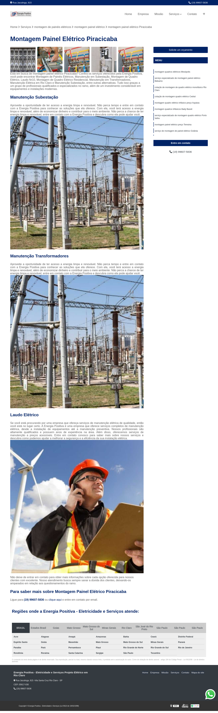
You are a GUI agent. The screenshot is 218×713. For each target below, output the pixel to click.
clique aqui (55, 599)
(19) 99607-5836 (198, 2)
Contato (192, 14)
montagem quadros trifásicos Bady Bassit (173, 110)
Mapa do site (198, 672)
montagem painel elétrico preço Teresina (173, 126)
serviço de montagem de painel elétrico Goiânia (176, 133)
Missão (158, 14)
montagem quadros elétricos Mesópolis (172, 72)
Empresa (143, 14)
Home (128, 14)
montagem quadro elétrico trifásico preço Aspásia (177, 104)
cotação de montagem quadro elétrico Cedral (175, 97)
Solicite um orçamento (180, 50)
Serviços (174, 14)
